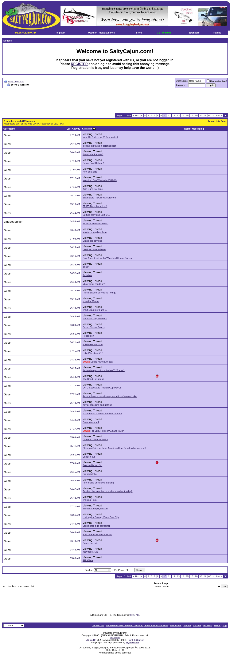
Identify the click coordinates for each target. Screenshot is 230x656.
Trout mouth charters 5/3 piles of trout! (102, 413)
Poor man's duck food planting (98, 482)
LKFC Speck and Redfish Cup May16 (102, 387)
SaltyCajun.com (16, 81)
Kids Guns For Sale (93, 189)
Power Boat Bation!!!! (93, 163)
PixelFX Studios (136, 640)
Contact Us (98, 625)
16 (191, 115)
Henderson (88, 336)
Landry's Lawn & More (94, 249)
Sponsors (194, 32)
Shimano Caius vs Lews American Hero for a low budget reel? (114, 448)
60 (209, 115)
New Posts (176, 625)
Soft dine (87, 275)
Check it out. (89, 456)
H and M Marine (91, 301)
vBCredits (91, 640)
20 (196, 115)
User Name (182, 81)
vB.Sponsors (115, 638)
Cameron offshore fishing (96, 439)
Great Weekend (91, 422)
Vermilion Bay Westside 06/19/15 (100, 180)
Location (87, 128)
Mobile (187, 625)
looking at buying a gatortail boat (99, 146)
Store (139, 32)
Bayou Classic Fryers (94, 327)
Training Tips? (90, 500)
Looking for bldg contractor (96, 526)
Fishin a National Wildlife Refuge (99, 292)
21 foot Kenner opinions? (95, 223)
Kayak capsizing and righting (97, 405)
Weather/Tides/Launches (101, 32)
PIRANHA (88, 560)
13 (178, 115)
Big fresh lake (90, 474)
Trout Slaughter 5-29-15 (95, 310)
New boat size (90, 171)
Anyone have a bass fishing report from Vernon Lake (110, 396)
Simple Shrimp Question (95, 508)
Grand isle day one (92, 241)
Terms (217, 625)
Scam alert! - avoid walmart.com (99, 197)
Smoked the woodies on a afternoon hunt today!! (108, 491)
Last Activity (73, 128)
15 (187, 115)
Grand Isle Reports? (93, 154)
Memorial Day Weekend (95, 318)
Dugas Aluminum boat (101, 361)
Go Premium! (164, 32)
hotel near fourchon (93, 344)
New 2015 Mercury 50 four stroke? (100, 137)
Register (60, 32)
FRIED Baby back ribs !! (95, 206)
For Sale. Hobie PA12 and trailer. (107, 431)
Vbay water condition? (94, 284)
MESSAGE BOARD (25, 32)
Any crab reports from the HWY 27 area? (104, 370)
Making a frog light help (95, 232)
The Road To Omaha (93, 379)
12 (173, 115)
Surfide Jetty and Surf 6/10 (96, 215)
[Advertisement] (115, 100)
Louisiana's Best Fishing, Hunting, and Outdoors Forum (137, 625)
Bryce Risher (132, 642)
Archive (197, 625)
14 (183, 115)
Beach (86, 266)
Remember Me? (217, 81)
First (136, 115)
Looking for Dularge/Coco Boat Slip (101, 517)
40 (205, 115)
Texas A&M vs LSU (92, 465)
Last (219, 115)
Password (181, 85)
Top (225, 625)
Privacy (207, 625)
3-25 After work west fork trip (97, 534)
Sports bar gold (90, 543)
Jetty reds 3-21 (90, 551)
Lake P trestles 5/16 (93, 353)
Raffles (217, 32)
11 (169, 115)
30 (200, 115)
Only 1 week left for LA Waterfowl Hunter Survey (107, 258)
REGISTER (79, 64)
